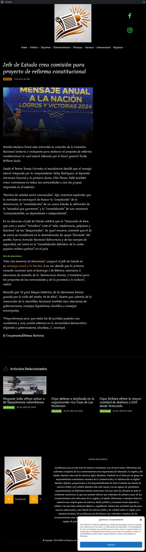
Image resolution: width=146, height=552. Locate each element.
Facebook (20, 499)
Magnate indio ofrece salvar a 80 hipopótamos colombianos (24, 401)
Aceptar (111, 544)
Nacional (7, 79)
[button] (141, 519)
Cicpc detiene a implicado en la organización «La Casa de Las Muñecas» (71, 402)
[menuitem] (2, 2)
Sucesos (56, 411)
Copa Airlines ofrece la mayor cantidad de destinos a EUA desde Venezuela (121, 402)
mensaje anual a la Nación (24, 266)
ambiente (9, 407)
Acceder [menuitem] (8, 2)
